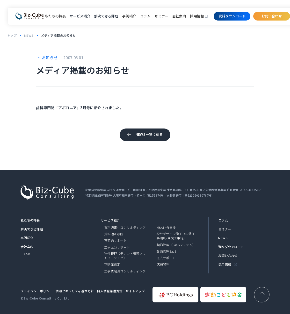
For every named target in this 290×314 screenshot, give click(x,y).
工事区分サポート (117, 247)
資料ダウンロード (231, 247)
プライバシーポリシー (37, 291)
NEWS (222, 238)
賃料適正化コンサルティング (125, 227)
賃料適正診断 (113, 234)
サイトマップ (135, 291)
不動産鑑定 (112, 264)
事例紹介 (129, 16)
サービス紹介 (110, 220)
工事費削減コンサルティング (125, 271)
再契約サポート (115, 240)
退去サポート (166, 258)
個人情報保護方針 (110, 291)
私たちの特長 (55, 16)
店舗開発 (163, 264)
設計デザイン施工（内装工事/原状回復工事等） (176, 236)
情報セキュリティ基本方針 (75, 291)
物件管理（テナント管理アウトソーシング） (125, 255)
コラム (145, 16)
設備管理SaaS (166, 251)
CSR (27, 254)
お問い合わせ (271, 16)
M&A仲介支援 (166, 227)
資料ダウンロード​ (232, 16)
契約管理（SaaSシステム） (176, 245)
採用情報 (197, 16)
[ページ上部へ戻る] (261, 294)
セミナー (161, 16)
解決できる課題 (32, 229)
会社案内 (179, 16)
